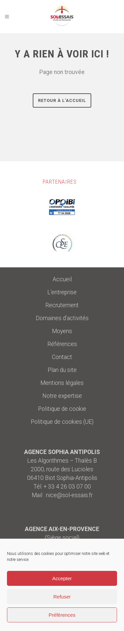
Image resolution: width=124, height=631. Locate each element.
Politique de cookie (62, 409)
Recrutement (62, 305)
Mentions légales (62, 383)
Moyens (62, 331)
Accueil (62, 279)
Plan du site (62, 370)
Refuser (62, 596)
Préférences (62, 615)
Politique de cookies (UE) (62, 421)
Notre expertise (62, 396)
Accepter (62, 578)
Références (62, 344)
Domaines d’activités (62, 318)
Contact (62, 357)
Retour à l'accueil (62, 100)
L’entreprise (62, 292)
